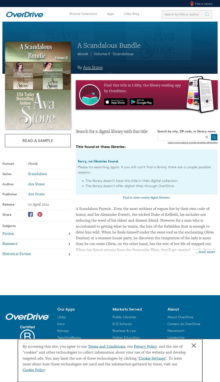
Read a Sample (37, 140)
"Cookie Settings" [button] (152, 359)
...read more (205, 252)
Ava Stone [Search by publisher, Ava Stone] (36, 194)
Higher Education (126, 337)
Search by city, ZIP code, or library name (186, 131)
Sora (61, 324)
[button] (82, 309)
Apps (110, 14)
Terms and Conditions (106, 347)
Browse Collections (83, 14)
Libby (61, 317)
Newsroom (176, 331)
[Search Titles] (208, 14)
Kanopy (63, 331)
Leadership (176, 337)
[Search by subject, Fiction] (36, 234)
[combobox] (183, 14)
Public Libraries (124, 317)
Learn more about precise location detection (193, 142)
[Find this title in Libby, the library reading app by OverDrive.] (147, 94)
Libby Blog (131, 14)
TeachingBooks (69, 337)
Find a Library (201, 3)
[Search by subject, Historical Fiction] (36, 254)
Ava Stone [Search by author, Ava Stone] (93, 67)
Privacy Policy (145, 347)
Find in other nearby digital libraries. (146, 197)
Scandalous (123, 53)
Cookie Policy (34, 370)
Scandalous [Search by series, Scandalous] (37, 174)
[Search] (214, 137)
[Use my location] (206, 137)
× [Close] (193, 346)
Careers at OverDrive (183, 324)
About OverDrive (180, 317)
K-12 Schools (122, 324)
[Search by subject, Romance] (36, 244)
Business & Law (124, 331)
